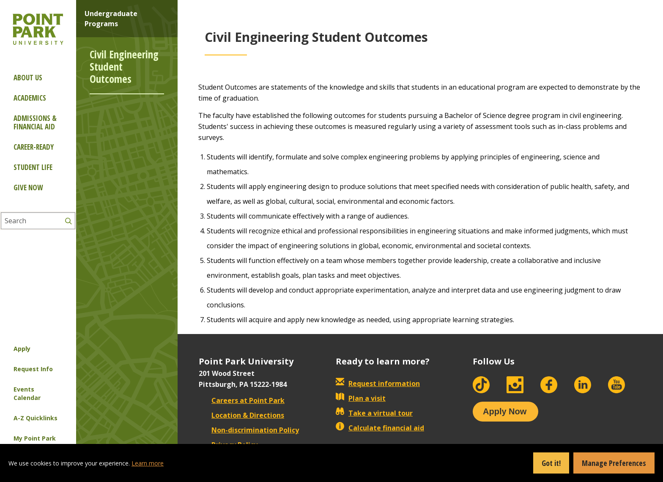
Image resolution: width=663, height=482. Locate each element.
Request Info (33, 369)
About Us (28, 77)
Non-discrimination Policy (249, 430)
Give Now (28, 187)
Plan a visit (361, 398)
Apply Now (504, 411)
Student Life (33, 167)
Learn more (148, 463)
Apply (22, 349)
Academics (30, 98)
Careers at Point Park (242, 400)
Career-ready (34, 147)
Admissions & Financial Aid (35, 122)
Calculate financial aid (380, 428)
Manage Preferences (614, 463)
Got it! (551, 463)
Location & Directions (241, 415)
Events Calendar (27, 393)
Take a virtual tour (374, 413)
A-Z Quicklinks (36, 418)
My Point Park (35, 438)
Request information (378, 383)
